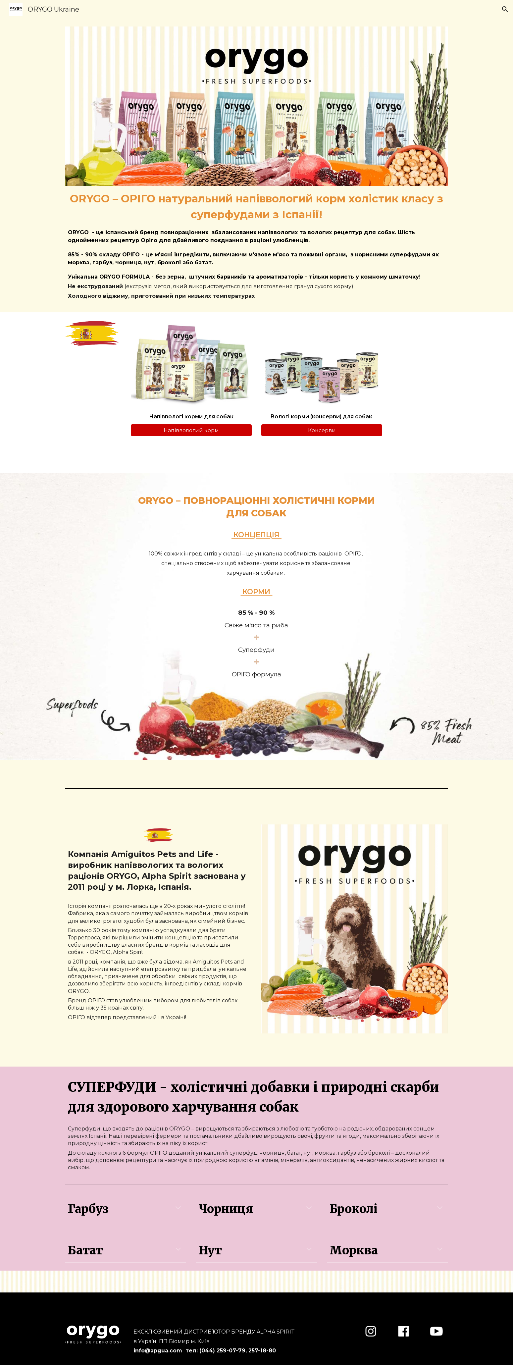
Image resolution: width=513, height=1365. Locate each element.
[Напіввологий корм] (191, 430)
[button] (505, 9)
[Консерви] (322, 430)
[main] (256, 245)
